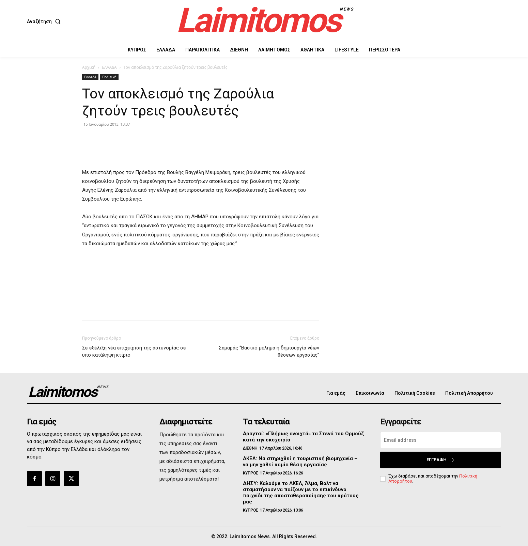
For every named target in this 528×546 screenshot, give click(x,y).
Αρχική (88, 67)
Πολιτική (109, 77)
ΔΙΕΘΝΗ (250, 448)
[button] (45, 21)
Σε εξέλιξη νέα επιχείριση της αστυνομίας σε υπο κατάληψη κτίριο (134, 351)
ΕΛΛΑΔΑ (109, 67)
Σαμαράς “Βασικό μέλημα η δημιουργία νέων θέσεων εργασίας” (269, 351)
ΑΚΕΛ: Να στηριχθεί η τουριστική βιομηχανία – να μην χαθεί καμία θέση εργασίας (300, 461)
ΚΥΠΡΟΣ (250, 473)
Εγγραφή (440, 460)
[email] (440, 440)
